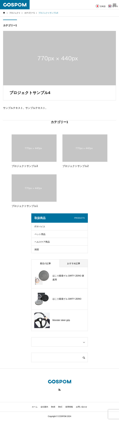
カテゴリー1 (10, 25)
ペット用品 (40, 234)
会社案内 (44, 407)
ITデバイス (40, 226)
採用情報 (69, 407)
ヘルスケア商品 (42, 242)
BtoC (60, 407)
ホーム (34, 407)
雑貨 (37, 249)
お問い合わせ (81, 407)
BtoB (53, 407)
